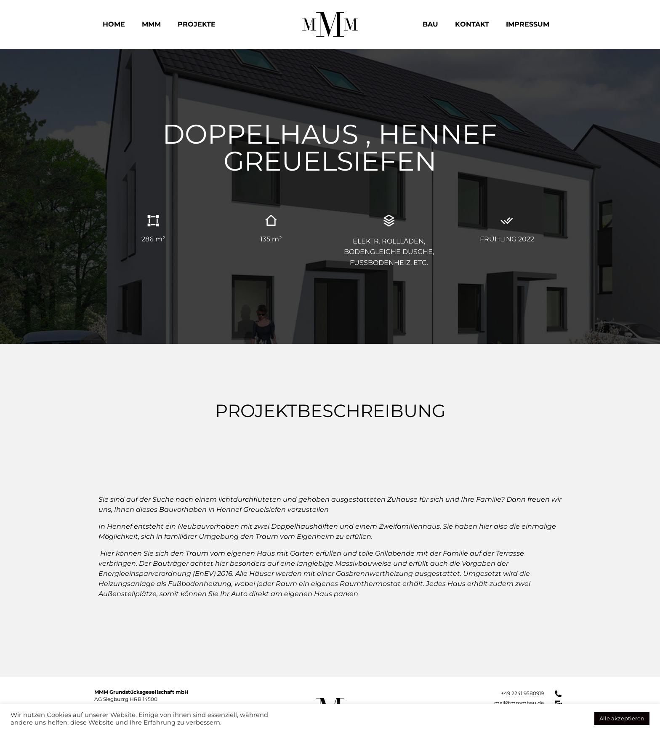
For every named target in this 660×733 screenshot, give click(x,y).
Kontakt (472, 24)
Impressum (527, 24)
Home (114, 24)
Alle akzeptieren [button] (621, 718)
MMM (151, 24)
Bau (430, 24)
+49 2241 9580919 (522, 693)
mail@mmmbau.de (519, 703)
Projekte (197, 24)
